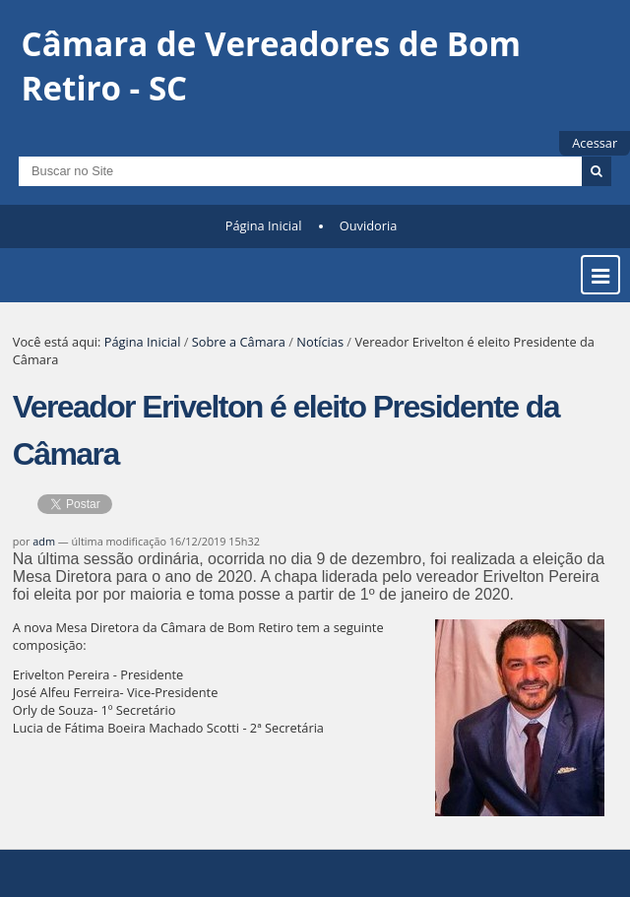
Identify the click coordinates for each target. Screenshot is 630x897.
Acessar (594, 143)
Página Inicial (263, 225)
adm (43, 541)
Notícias (320, 342)
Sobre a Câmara (238, 342)
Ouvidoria (369, 225)
